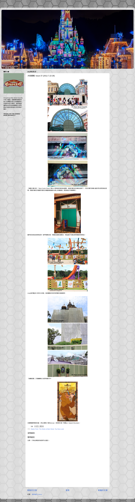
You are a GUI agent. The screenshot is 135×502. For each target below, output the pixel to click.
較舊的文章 (103, 490)
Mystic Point (34, 429)
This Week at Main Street (46, 429)
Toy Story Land (59, 429)
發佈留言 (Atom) (37, 494)
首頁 (67, 490)
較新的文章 (32, 490)
